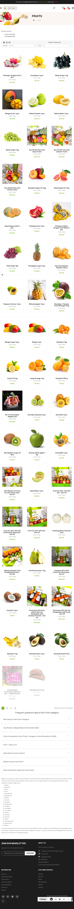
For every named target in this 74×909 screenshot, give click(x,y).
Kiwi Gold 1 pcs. (62, 415)
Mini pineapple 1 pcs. (37, 304)
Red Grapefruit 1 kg (61, 188)
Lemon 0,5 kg (12, 378)
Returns (3, 890)
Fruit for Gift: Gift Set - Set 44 (37, 531)
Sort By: (5, 45)
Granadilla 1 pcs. (61, 453)
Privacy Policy (5, 879)
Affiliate (40, 884)
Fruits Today (12, 79)
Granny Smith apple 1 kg (37, 454)
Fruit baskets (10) (10, 36)
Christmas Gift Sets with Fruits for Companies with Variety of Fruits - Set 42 (37, 613)
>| (15, 708)
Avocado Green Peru (62, 654)
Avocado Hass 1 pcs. (37, 654)
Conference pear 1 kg (37, 571)
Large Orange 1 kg (37, 378)
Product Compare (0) (55, 42)
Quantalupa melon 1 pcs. (12, 227)
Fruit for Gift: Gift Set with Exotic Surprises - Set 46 (12, 532)
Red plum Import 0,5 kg (37, 188)
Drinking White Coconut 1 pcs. (61, 531)
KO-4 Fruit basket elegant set (12, 416)
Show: (40, 45)
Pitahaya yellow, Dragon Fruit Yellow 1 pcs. (62, 228)
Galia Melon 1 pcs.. (37, 491)
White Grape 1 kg (12, 150)
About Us (3, 874)
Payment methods (6, 884)
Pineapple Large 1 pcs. (37, 266)
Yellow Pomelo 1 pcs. (37, 114)
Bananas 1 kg (12, 654)
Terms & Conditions (6, 882)
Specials (40, 887)
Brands (40, 879)
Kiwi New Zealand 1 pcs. (37, 415)
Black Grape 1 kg (61, 75)
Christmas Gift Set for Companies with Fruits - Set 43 (61, 612)
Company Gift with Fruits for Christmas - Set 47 (61, 572)
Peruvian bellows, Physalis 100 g (62, 267)
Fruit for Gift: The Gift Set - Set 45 (61, 492)
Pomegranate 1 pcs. (37, 226)
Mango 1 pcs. (37, 342)
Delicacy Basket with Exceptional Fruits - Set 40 (12, 572)
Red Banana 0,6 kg (37, 690)
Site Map (40, 874)
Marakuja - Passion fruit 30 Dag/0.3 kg (61, 305)
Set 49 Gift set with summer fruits (62, 151)
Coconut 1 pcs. (12, 610)
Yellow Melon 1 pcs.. (61, 114)
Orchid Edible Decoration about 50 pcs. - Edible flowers (12, 692)
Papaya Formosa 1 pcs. (12, 304)
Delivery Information (6, 876)
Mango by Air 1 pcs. (12, 114)
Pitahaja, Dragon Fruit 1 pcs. (12, 76)
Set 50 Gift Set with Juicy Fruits (37, 151)
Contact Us (4, 887)
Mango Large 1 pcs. (12, 342)
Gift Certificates (42, 882)
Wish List (40, 876)
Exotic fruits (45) (10, 34)
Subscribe (30, 853)
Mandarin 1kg (62, 342)
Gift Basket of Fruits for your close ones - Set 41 (12, 492)
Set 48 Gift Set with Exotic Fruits (12, 189)
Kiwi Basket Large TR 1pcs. (12, 454)
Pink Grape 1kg (12, 266)
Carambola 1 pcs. (37, 75)
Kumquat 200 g (62, 378)
